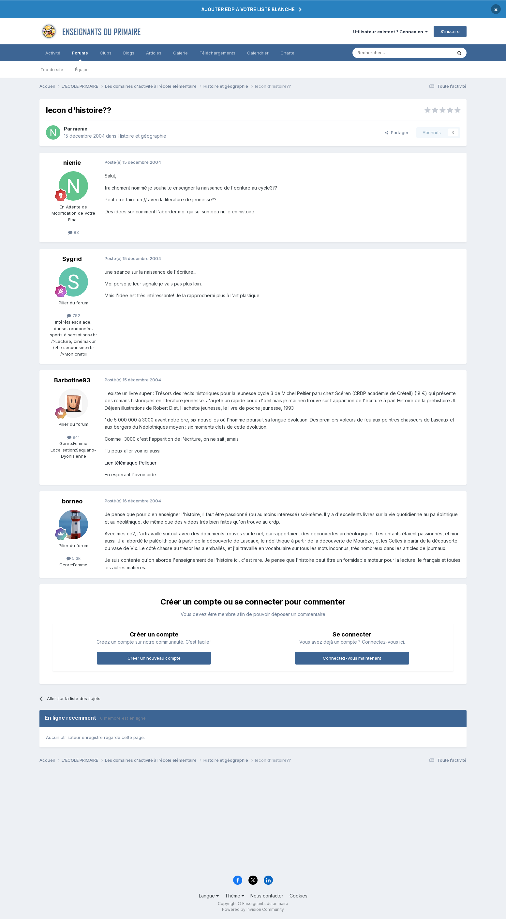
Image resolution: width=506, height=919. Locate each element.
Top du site (51, 69)
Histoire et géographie (142, 136)
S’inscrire (450, 31)
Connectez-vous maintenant (352, 658)
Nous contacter (266, 895)
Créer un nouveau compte (154, 658)
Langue (209, 895)
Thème (234, 895)
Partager (397, 132)
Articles (153, 52)
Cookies (298, 895)
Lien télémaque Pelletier (130, 463)
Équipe (82, 69)
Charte (287, 52)
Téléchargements (217, 52)
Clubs (106, 52)
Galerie (180, 52)
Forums (80, 55)
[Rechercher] (388, 53)
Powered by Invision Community (253, 909)
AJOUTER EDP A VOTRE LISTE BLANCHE (248, 9)
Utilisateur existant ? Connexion (390, 31)
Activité (52, 52)
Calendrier (258, 52)
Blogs (128, 52)
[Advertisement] (235, 821)
